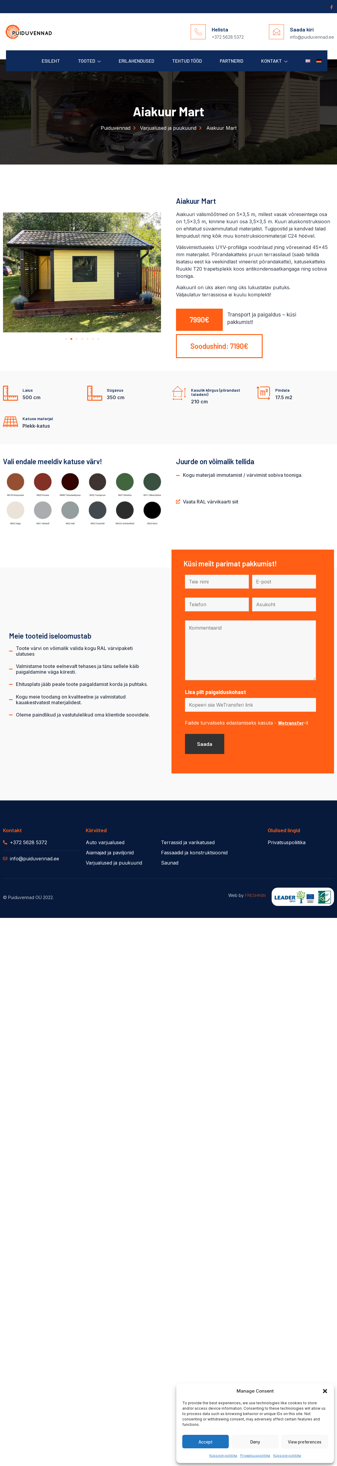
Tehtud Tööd (187, 61)
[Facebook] (331, 7)
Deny (255, 1441)
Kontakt (274, 61)
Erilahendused (136, 61)
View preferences (304, 1441)
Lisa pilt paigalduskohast (215, 692)
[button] (325, 1391)
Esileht (51, 61)
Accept (205, 1441)
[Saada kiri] (276, 31)
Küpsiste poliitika (223, 1455)
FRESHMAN (255, 895)
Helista (220, 29)
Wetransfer (291, 723)
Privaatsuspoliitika (255, 1455)
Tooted (89, 61)
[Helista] (198, 31)
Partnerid (231, 61)
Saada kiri (302, 29)
